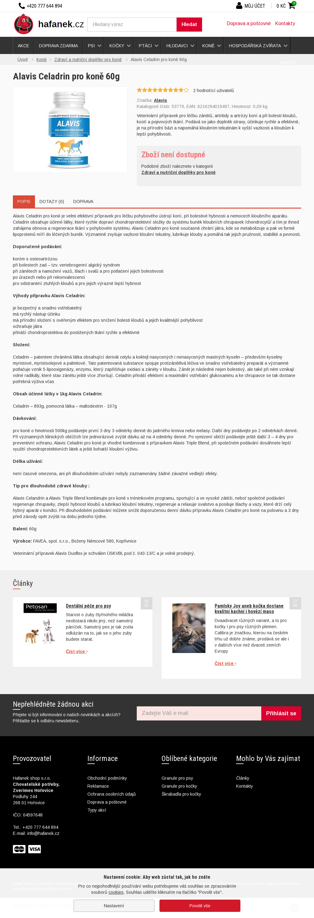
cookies (116, 892)
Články (242, 778)
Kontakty (285, 23)
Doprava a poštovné (249, 23)
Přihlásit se (281, 713)
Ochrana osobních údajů (111, 794)
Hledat (189, 24)
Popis (23, 201)
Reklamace (98, 786)
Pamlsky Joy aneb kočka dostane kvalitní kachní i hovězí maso (249, 608)
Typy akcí (96, 810)
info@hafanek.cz (43, 833)
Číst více (77, 651)
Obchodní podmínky (107, 778)
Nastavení (114, 905)
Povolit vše (200, 905)
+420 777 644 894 (40, 827)
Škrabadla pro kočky (181, 794)
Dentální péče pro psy (88, 606)
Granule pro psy (177, 778)
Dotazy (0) (52, 201)
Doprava (83, 201)
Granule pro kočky (179, 786)
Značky (288, 62)
